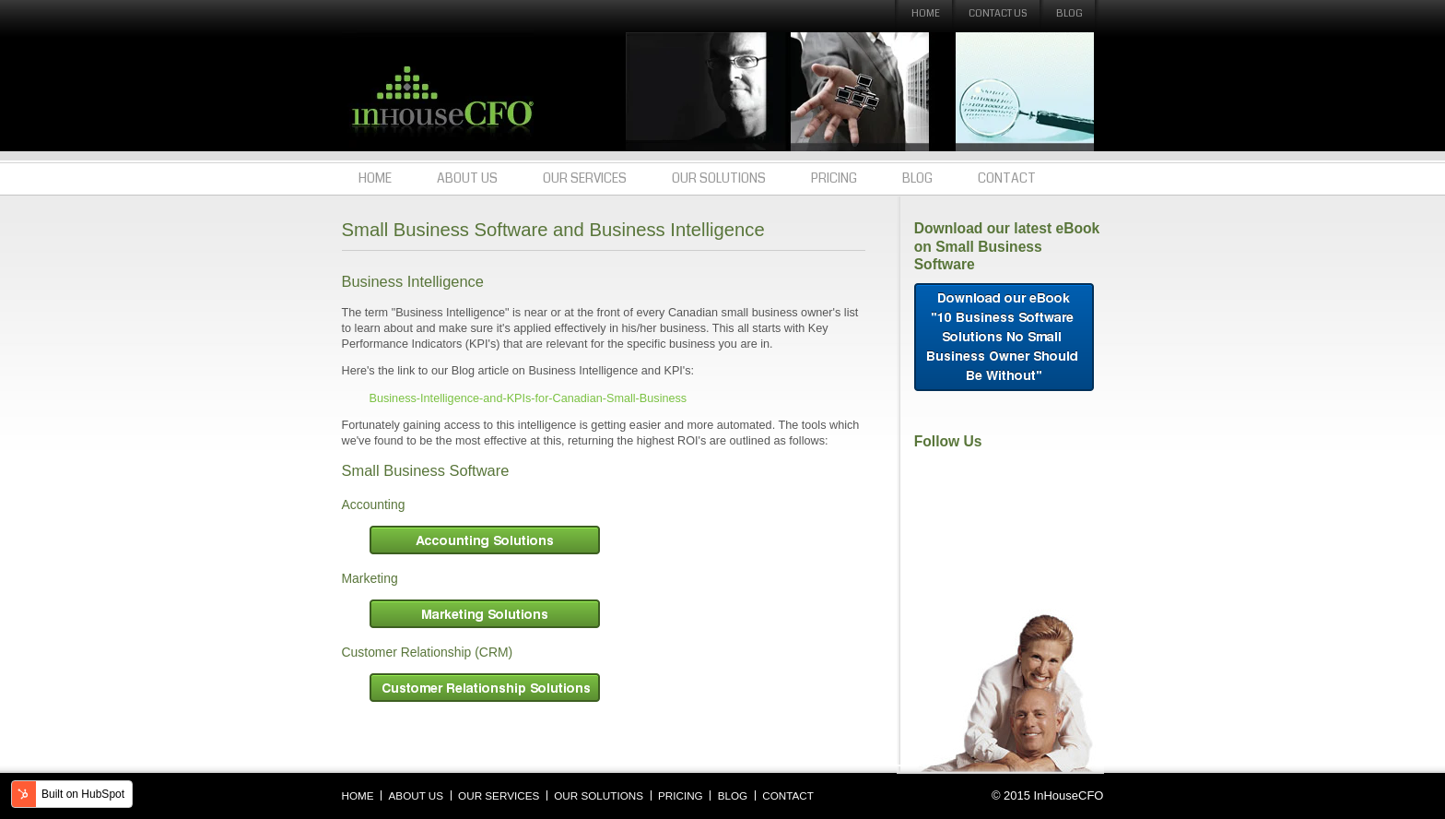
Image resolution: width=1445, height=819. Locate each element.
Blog (1069, 13)
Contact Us (998, 13)
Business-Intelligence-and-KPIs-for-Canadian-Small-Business (528, 398)
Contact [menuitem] (1007, 178)
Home (925, 13)
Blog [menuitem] (917, 178)
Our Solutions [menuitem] (719, 178)
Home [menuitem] (375, 178)
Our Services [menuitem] (585, 178)
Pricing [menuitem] (834, 178)
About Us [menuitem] (467, 178)
